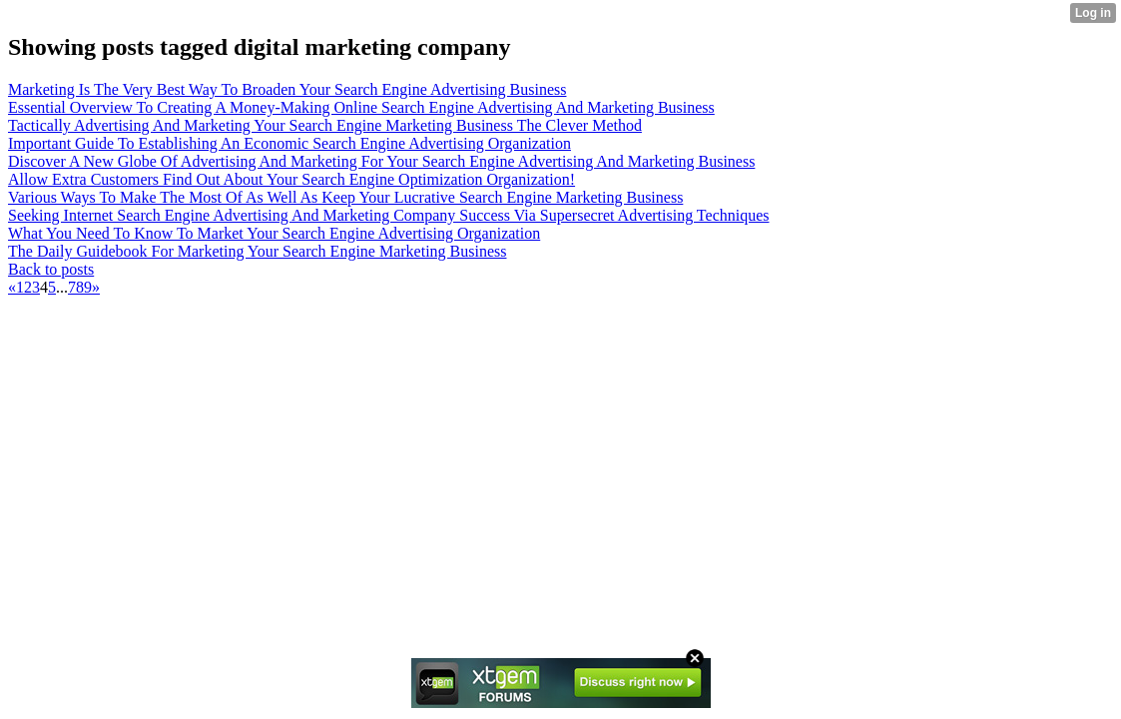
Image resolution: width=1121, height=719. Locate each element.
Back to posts (51, 269)
